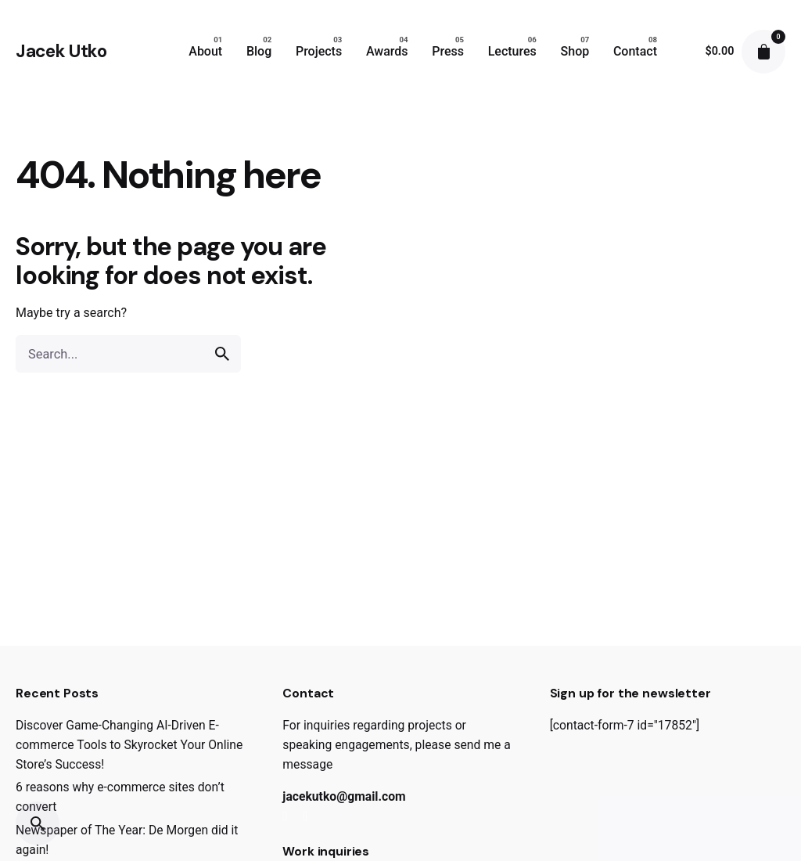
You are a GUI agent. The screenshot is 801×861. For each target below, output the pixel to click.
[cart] (763, 52)
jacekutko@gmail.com (343, 796)
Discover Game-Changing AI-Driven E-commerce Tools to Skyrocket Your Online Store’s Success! (129, 745)
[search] (222, 354)
